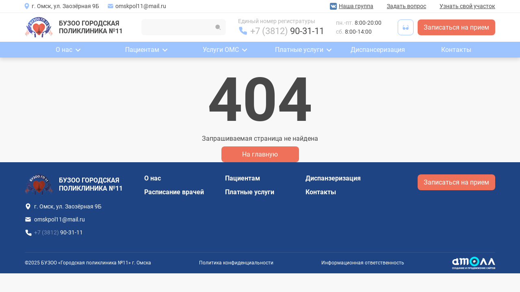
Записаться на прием (456, 27)
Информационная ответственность (362, 263)
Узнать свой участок (467, 6)
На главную (260, 154)
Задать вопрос (406, 6)
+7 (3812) (287, 31)
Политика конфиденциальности (236, 263)
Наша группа (356, 6)
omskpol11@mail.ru (140, 6)
